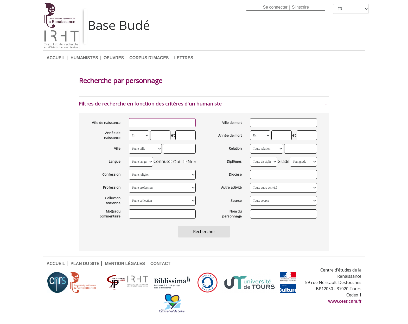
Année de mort (230, 135)
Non (189, 161)
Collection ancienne (112, 201)
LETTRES (183, 58)
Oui (174, 161)
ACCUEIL (56, 58)
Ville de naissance (106, 122)
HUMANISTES (84, 58)
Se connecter (275, 7)
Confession (111, 174)
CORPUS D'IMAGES (149, 58)
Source (236, 200)
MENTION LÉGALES (125, 263)
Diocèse (235, 174)
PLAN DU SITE (85, 263)
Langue (114, 161)
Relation (235, 148)
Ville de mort (232, 122)
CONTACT (160, 263)
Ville (117, 148)
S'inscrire (300, 7)
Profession (111, 187)
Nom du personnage (232, 214)
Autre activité (231, 187)
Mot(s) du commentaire (110, 214)
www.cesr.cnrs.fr (344, 301)
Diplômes (234, 161)
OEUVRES (114, 58)
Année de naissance (112, 135)
